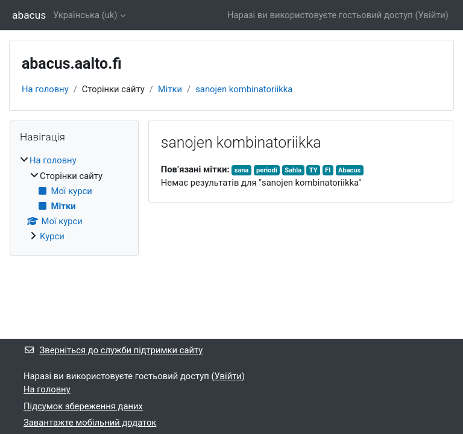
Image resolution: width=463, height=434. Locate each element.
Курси (52, 236)
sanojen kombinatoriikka (243, 89)
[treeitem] (74, 198)
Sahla (293, 170)
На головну (45, 89)
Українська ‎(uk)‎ (85, 15)
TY (313, 170)
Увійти (432, 15)
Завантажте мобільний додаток (90, 422)
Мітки (170, 89)
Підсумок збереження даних (83, 406)
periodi (266, 170)
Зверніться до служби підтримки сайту (113, 350)
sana (242, 170)
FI (327, 170)
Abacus (349, 170)
